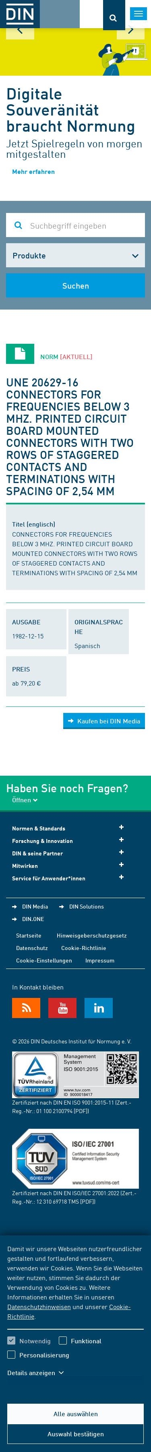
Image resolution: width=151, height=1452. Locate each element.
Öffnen (25, 799)
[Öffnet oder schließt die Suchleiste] (114, 15)
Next (131, 29)
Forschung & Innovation (70, 840)
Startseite (28, 935)
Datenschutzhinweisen (39, 1306)
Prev (20, 29)
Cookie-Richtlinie (83, 947)
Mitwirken (70, 865)
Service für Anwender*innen (70, 878)
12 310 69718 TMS (57, 1201)
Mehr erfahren (33, 171)
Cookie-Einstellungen (44, 960)
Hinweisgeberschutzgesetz (92, 935)
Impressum (99, 960)
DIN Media (35, 906)
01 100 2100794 (54, 1111)
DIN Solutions (86, 906)
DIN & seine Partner (70, 853)
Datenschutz (32, 947)
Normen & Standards (70, 828)
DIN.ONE (33, 918)
